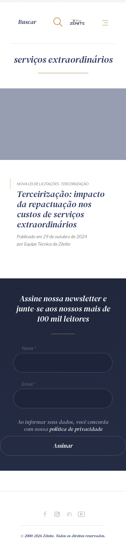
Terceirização (75, 183)
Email (27, 384)
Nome (27, 348)
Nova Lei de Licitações (38, 183)
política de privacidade (75, 429)
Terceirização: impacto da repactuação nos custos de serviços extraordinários (60, 209)
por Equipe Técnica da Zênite (43, 244)
